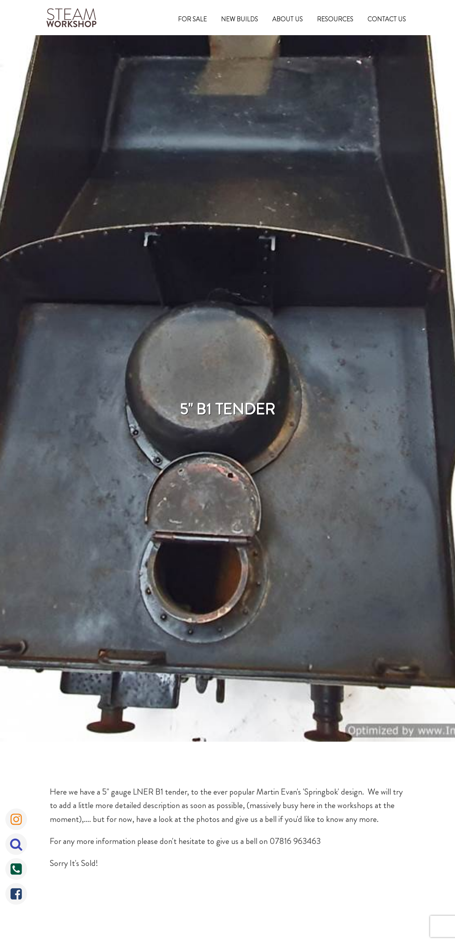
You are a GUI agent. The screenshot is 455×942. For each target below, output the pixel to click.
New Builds (239, 19)
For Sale (192, 19)
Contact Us (387, 19)
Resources (335, 19)
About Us (287, 19)
